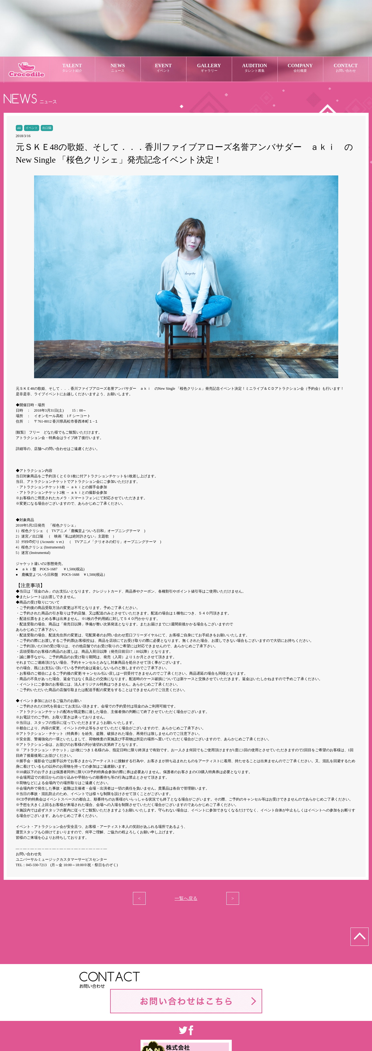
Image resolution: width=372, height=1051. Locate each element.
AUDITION (254, 68)
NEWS (118, 68)
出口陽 (46, 128)
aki (19, 128)
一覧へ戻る (186, 898)
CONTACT (345, 68)
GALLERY (209, 68)
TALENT (72, 68)
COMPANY (300, 68)
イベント (32, 128)
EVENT (163, 68)
